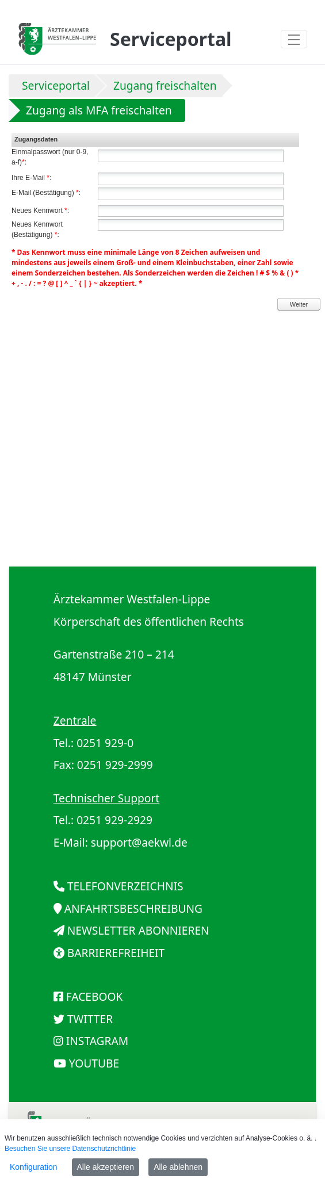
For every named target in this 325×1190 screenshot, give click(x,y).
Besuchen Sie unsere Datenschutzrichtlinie (70, 1149)
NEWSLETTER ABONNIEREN (138, 930)
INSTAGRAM (97, 1041)
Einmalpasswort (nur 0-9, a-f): (50, 157)
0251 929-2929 (114, 820)
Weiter (299, 304)
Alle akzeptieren (106, 1167)
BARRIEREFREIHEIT (116, 953)
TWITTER (90, 1019)
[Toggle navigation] (294, 39)
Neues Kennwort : (40, 210)
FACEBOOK (94, 996)
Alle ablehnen (178, 1167)
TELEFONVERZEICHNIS (125, 886)
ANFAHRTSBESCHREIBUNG (133, 908)
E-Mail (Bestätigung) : (46, 193)
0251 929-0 (105, 743)
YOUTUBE (94, 1063)
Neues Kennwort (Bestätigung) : (37, 229)
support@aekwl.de (139, 842)
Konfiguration (34, 1167)
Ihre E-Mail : (31, 178)
